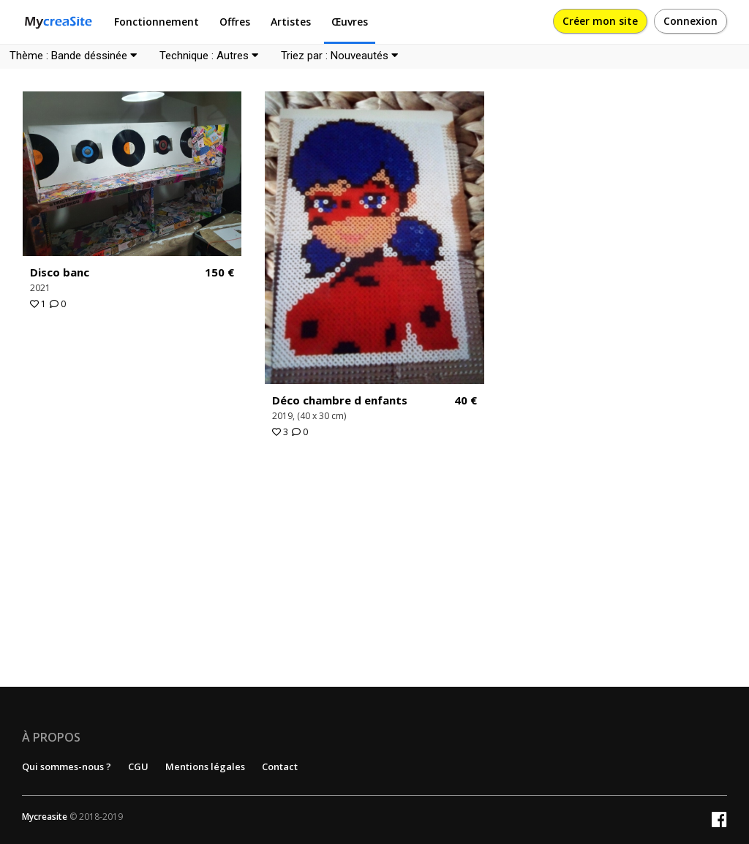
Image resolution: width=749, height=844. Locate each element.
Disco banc (59, 272)
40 (465, 400)
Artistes (291, 22)
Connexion (690, 21)
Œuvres (349, 22)
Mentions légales (205, 766)
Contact (280, 766)
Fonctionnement (156, 22)
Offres (234, 22)
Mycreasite (44, 816)
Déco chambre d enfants (339, 400)
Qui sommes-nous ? (66, 766)
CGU (138, 766)
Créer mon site (600, 21)
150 (219, 272)
